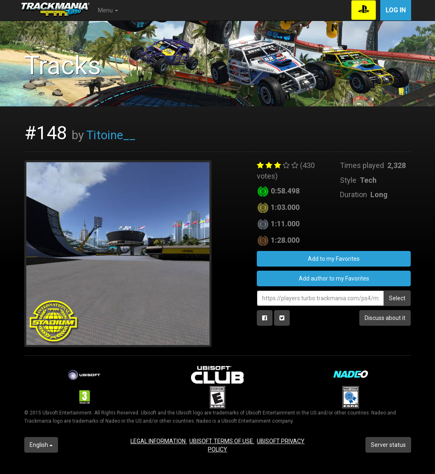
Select (397, 298)
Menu (108, 10)
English (41, 445)
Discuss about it (385, 318)
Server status (388, 445)
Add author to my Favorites (334, 278)
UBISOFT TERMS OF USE (221, 441)
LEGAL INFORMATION (158, 441)
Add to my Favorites (334, 258)
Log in (396, 10)
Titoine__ (110, 135)
